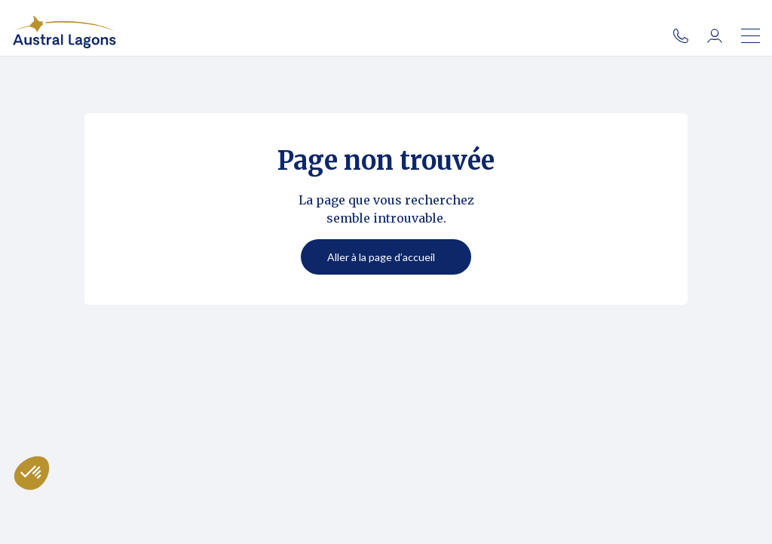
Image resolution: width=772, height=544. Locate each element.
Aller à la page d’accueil (381, 256)
